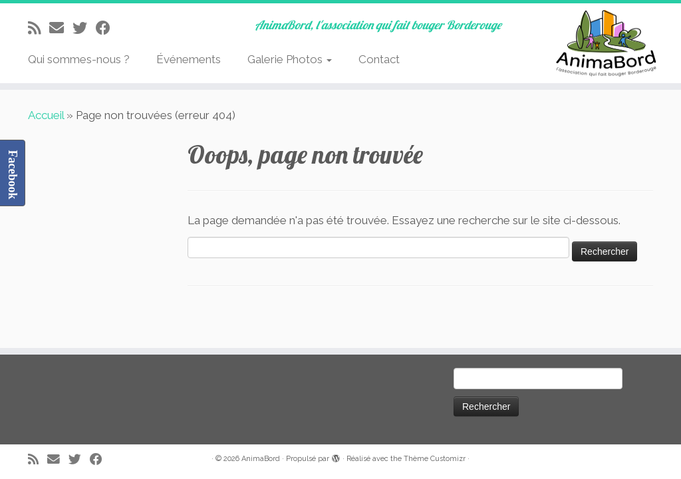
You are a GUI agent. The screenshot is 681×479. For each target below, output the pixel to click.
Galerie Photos (289, 59)
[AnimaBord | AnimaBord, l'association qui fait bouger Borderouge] (601, 43)
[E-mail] (60, 28)
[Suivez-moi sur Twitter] (84, 28)
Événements (188, 59)
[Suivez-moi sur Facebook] (107, 28)
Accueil (46, 115)
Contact (379, 59)
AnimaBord (260, 458)
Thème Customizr (435, 458)
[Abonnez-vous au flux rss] (38, 28)
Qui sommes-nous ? (79, 59)
